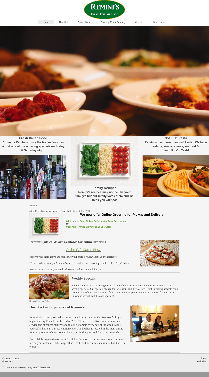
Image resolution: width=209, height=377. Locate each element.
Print (6, 358)
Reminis (33, 205)
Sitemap (16, 358)
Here (74, 221)
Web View (202, 361)
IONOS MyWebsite (41, 367)
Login (204, 358)
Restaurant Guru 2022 (79, 211)
